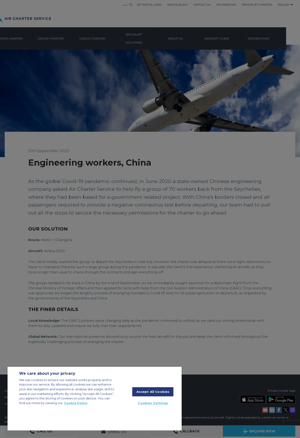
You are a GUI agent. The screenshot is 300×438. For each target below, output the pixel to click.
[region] (95, 398)
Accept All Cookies (152, 392)
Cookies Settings (153, 403)
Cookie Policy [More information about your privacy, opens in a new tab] (76, 403)
